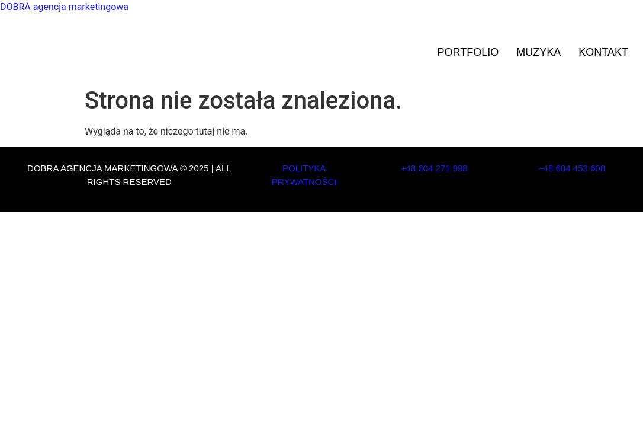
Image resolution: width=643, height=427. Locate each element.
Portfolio (468, 52)
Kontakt (603, 52)
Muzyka (538, 52)
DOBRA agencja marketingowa (64, 6)
